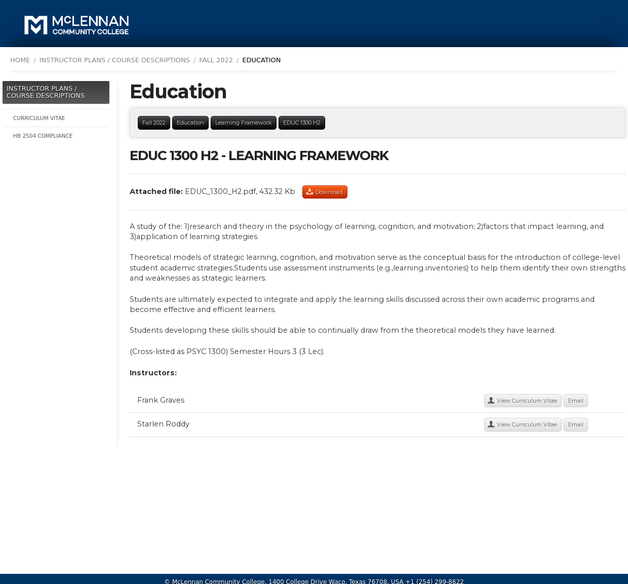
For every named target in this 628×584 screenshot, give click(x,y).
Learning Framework (243, 122)
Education (190, 122)
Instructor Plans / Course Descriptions (46, 92)
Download (329, 192)
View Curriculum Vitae (527, 400)
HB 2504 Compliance (42, 136)
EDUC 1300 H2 (302, 122)
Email (575, 400)
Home (20, 60)
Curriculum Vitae (39, 118)
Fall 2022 (216, 60)
